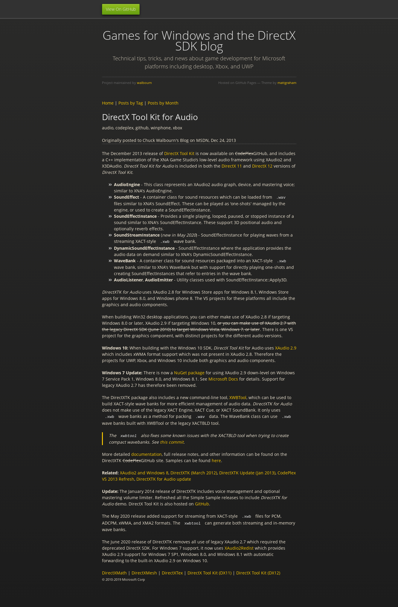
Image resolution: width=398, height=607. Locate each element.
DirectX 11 (232, 166)
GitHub (202, 502)
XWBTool (237, 396)
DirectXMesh (144, 571)
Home (108, 103)
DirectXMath (114, 571)
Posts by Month (163, 103)
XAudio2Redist (239, 546)
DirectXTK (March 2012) (193, 471)
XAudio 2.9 (285, 347)
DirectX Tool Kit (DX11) (209, 571)
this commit (172, 440)
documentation (146, 453)
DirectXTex (172, 571)
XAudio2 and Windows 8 (144, 471)
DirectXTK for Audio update (163, 477)
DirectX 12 (262, 166)
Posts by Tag (130, 103)
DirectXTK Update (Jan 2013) (247, 471)
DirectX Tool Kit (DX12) (258, 571)
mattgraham (286, 82)
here (216, 459)
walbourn (144, 82)
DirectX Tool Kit (179, 153)
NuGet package (189, 372)
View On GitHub (121, 9)
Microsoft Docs (223, 378)
